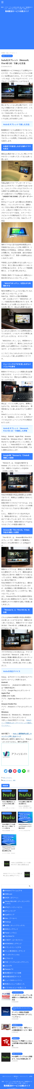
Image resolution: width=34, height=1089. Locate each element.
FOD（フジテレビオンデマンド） (17, 962)
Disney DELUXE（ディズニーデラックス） (17, 902)
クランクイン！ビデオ (13, 947)
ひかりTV (8, 966)
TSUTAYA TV (9, 936)
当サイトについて (7, 1074)
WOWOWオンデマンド (13, 944)
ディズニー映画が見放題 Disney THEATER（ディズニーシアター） (22, 1014)
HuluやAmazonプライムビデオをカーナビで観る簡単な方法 (8, 849)
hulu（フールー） (7, 777)
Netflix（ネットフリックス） (15, 925)
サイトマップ (23, 1074)
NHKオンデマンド (11, 929)
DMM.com (8, 894)
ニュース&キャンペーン (13, 980)
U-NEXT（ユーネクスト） (14, 940)
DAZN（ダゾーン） (12, 898)
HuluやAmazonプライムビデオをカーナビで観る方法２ (25, 826)
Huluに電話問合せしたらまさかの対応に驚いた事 (8, 803)
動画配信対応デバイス (13, 976)
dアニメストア (10, 911)
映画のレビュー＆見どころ (14, 984)
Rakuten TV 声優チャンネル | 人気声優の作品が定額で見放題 (22, 1043)
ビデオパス (9, 958)
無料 (14, 780)
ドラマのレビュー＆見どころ (15, 988)
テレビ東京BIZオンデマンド (15, 951)
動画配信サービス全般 (13, 973)
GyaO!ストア (9, 915)
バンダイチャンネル (12, 955)
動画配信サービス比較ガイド (17, 11)
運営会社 (16, 1074)
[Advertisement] (17, 32)
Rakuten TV (9, 969)
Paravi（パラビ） (11, 933)
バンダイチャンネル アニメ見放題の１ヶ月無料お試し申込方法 (22, 997)
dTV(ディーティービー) (13, 907)
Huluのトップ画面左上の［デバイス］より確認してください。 (16, 722)
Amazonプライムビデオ (13, 890)
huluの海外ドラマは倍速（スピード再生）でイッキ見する (8, 826)
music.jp (8, 922)
